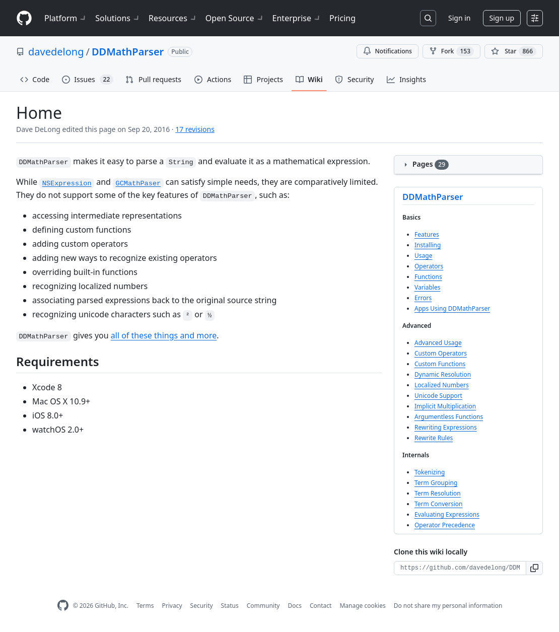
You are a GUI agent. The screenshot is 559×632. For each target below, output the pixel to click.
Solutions (118, 18)
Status (230, 605)
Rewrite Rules (433, 438)
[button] (534, 568)
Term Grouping (435, 482)
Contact (320, 605)
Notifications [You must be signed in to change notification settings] (387, 51)
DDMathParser (128, 51)
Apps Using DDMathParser (452, 308)
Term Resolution (437, 493)
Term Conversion (438, 504)
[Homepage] (24, 18)
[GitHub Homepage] (63, 605)
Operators (428, 266)
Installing (427, 245)
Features (426, 234)
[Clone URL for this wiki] (460, 568)
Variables (427, 287)
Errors (423, 298)
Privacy (172, 605)
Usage (423, 255)
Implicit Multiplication (445, 406)
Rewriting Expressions (445, 427)
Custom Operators (440, 353)
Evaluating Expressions (446, 514)
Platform (65, 18)
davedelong (56, 51)
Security (201, 605)
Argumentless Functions (448, 416)
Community (263, 605)
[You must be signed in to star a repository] (513, 51)
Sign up (502, 18)
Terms (145, 605)
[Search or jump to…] (428, 18)
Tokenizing (429, 472)
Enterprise (296, 18)
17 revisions (195, 129)
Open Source (234, 18)
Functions (428, 276)
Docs (295, 605)
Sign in (459, 18)
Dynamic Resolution (442, 374)
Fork (451, 51)
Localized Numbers (441, 385)
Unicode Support (438, 395)
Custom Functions (439, 364)
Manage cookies (362, 605)
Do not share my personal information (448, 605)
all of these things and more (164, 335)
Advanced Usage (438, 342)
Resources (173, 18)
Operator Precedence (444, 525)
